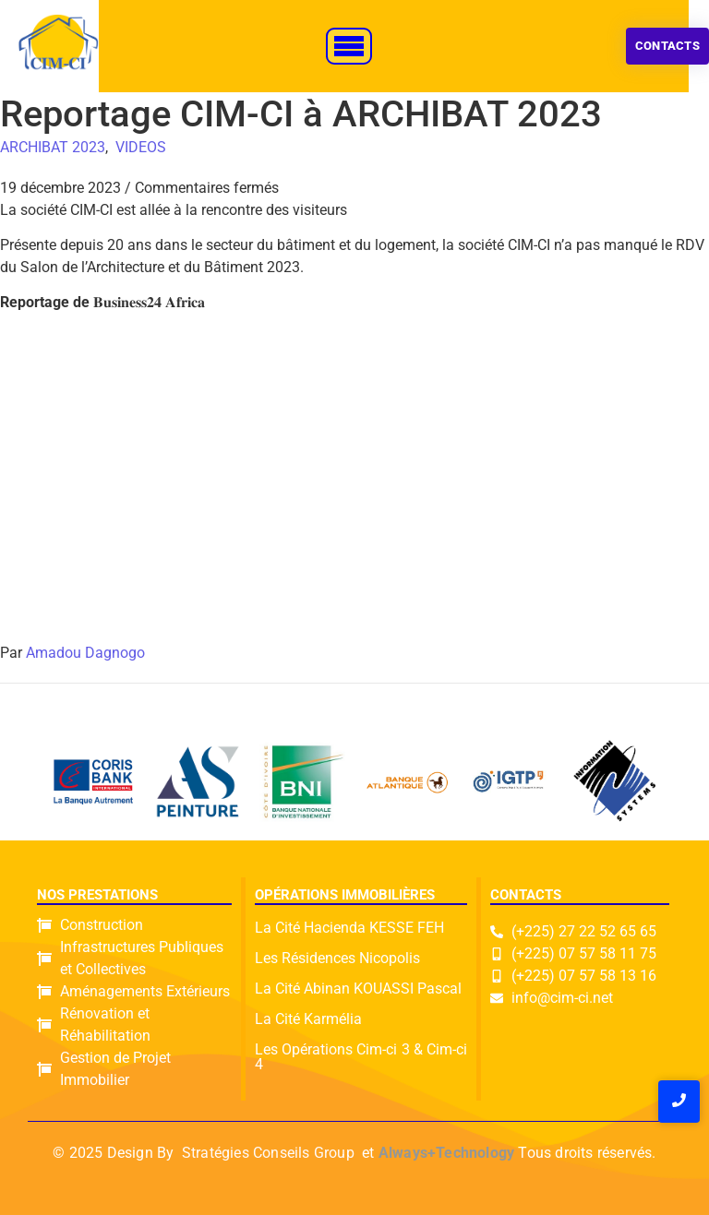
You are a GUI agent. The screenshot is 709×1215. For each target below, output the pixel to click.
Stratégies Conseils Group (268, 1152)
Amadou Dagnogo (85, 652)
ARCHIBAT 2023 (52, 147)
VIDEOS (140, 147)
